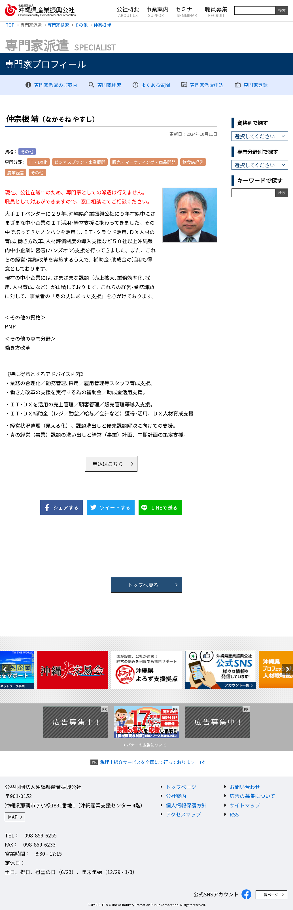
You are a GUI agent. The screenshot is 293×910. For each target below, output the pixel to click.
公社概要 (127, 11)
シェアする (65, 507)
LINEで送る (164, 507)
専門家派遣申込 (207, 84)
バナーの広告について (146, 745)
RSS (234, 814)
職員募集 (216, 11)
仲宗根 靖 (102, 25)
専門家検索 (58, 25)
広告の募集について (252, 795)
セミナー (186, 11)
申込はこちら (107, 463)
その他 (81, 25)
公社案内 (176, 795)
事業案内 (157, 11)
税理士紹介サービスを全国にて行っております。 (149, 762)
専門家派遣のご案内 (55, 84)
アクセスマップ (183, 814)
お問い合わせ (245, 786)
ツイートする (115, 507)
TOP (10, 25)
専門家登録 (255, 84)
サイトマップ (245, 805)
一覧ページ (269, 894)
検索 (282, 10)
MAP (13, 816)
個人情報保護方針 (186, 805)
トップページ (181, 786)
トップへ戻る (143, 584)
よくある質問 (155, 84)
